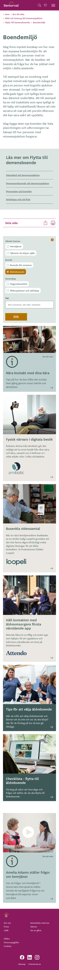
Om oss (7, 922)
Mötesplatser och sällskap (24, 290)
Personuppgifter (11, 942)
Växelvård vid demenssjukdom (23, 175)
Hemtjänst (15, 246)
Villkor (7, 938)
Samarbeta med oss (39, 922)
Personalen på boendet (19, 191)
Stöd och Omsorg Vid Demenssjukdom (23, 18)
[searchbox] (29, 304)
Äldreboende (17, 271)
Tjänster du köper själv (22, 253)
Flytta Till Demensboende (17, 22)
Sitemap (21, 964)
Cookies (7, 946)
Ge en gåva (35, 930)
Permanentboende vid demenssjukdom (27, 183)
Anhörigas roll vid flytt (18, 199)
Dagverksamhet (18, 284)
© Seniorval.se (34, 964)
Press (6, 926)
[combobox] (29, 304)
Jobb (6, 930)
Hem (7, 14)
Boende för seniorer (21, 265)
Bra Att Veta (18, 14)
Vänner (33, 926)
